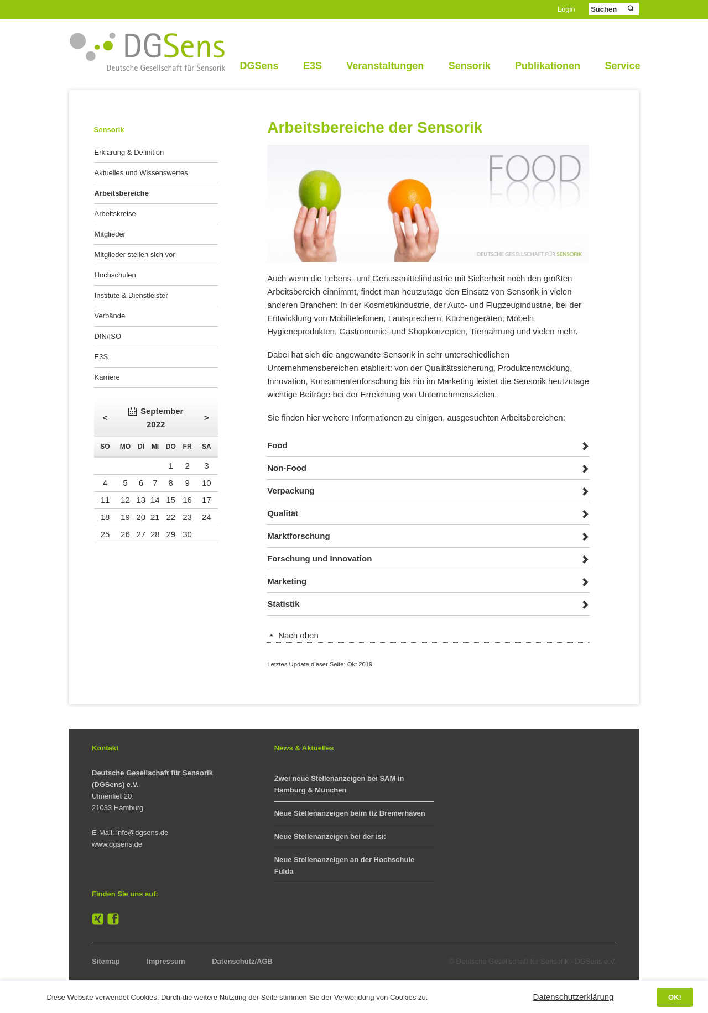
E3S (312, 65)
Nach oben (298, 635)
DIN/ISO (108, 336)
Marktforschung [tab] (298, 535)
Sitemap (106, 961)
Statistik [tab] (283, 603)
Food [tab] (277, 445)
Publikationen (547, 65)
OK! (674, 997)
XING (98, 919)
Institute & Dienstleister (131, 295)
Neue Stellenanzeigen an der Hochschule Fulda (344, 865)
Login (566, 9)
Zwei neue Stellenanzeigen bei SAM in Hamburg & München (339, 784)
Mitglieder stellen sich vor (135, 254)
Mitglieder (110, 234)
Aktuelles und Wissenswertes (141, 173)
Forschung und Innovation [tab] (319, 558)
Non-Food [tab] (286, 468)
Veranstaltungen (385, 65)
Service (622, 65)
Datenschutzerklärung (573, 996)
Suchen (629, 8)
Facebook (113, 919)
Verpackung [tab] (290, 490)
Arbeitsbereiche (122, 193)
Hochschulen (115, 275)
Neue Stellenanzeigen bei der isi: (330, 836)
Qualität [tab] (282, 513)
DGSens (259, 65)
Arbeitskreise (115, 213)
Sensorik (470, 65)
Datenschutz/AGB (242, 961)
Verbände (110, 316)
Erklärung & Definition (129, 152)
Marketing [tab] (286, 581)
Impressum (166, 961)
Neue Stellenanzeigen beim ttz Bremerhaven (349, 813)
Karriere (107, 377)
